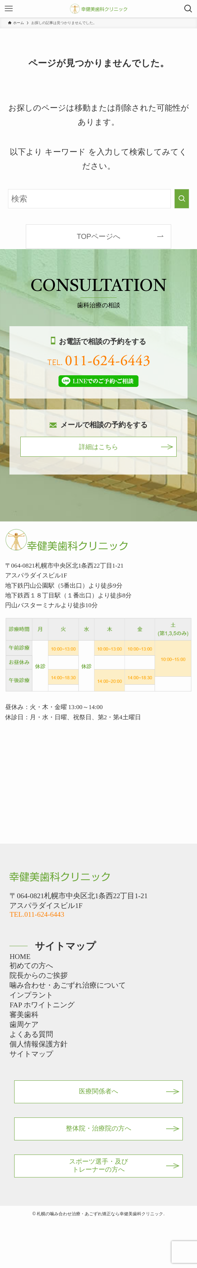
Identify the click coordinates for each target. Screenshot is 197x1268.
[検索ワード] (89, 198)
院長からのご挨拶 (38, 975)
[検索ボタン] (188, 8)
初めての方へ (31, 965)
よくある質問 (31, 1034)
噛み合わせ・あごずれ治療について (67, 985)
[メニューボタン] (8, 8)
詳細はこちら (98, 447)
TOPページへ (98, 236)
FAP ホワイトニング (41, 1005)
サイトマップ (31, 1054)
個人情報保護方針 (38, 1044)
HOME (19, 956)
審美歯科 (24, 1015)
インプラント (31, 995)
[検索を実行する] (181, 198)
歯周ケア (24, 1024)
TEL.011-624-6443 (36, 914)
